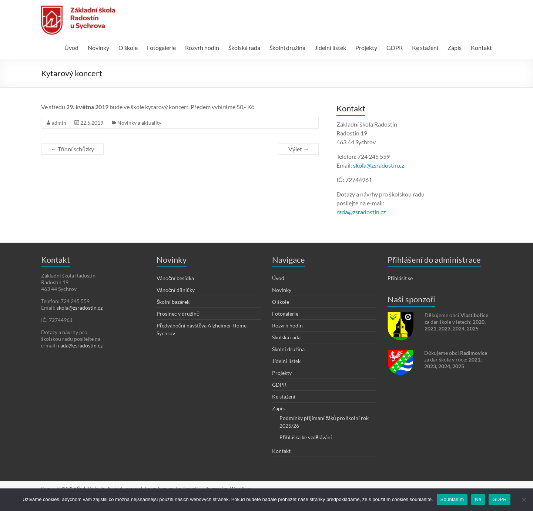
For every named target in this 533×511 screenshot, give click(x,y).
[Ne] (523, 499)
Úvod (71, 47)
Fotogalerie (161, 47)
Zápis (454, 47)
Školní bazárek (173, 302)
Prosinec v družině (178, 313)
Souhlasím (452, 499)
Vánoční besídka (175, 278)
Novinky (98, 47)
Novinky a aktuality (139, 123)
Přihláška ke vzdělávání (305, 437)
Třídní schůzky (72, 148)
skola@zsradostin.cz (378, 165)
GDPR (394, 47)
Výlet (298, 148)
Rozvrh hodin (202, 47)
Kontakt (481, 47)
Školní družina (287, 47)
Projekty (366, 47)
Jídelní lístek (330, 47)
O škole (128, 47)
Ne (478, 499)
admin (59, 123)
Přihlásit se (400, 278)
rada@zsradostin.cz (361, 211)
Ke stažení (425, 47)
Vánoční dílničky (176, 290)
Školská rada (244, 47)
